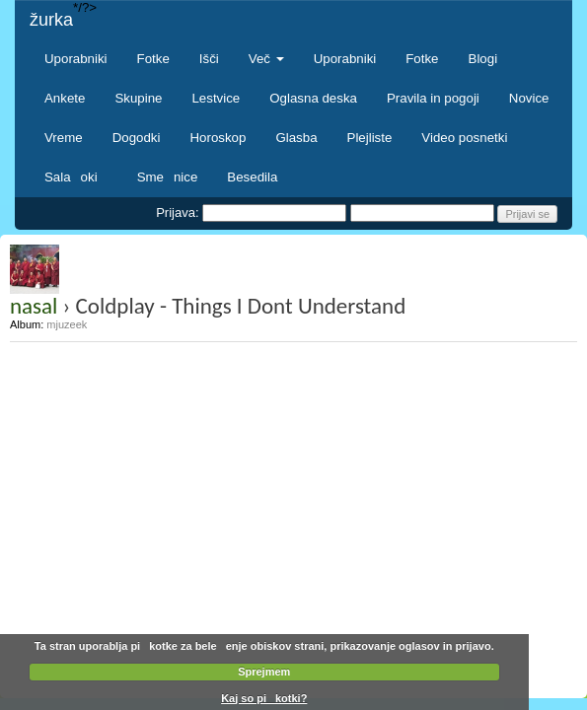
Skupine (138, 98)
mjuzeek (66, 324)
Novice (529, 98)
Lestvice (215, 98)
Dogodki (136, 137)
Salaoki (76, 177)
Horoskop (217, 137)
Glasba (296, 137)
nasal (33, 306)
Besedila (252, 177)
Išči (209, 58)
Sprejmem (264, 671)
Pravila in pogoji (433, 98)
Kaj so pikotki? (264, 698)
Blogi (483, 58)
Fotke (153, 58)
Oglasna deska (313, 98)
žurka (51, 20)
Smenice (167, 177)
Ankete (64, 98)
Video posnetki (464, 137)
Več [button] (266, 58)
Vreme (63, 137)
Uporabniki (76, 58)
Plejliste (370, 137)
